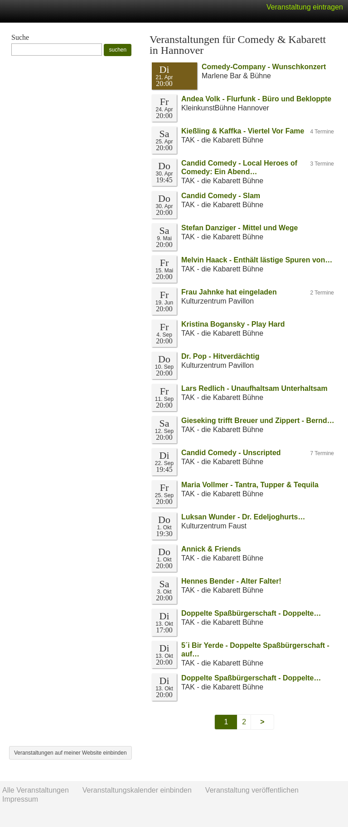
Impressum (20, 799)
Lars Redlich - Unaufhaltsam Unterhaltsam (254, 388)
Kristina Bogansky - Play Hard (233, 324)
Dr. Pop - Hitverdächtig (220, 356)
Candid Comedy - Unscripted (231, 452)
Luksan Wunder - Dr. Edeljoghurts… (243, 517)
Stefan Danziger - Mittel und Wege (239, 228)
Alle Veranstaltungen (35, 790)
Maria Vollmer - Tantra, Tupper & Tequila (250, 485)
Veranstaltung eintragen (304, 7)
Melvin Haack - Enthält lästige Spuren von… (256, 260)
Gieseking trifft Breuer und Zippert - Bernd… (257, 420)
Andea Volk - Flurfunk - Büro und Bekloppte (256, 99)
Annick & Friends (211, 549)
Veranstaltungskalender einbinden (137, 790)
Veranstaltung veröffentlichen (252, 790)
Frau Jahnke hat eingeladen (229, 292)
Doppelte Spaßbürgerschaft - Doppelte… (251, 613)
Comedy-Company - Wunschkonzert (264, 67)
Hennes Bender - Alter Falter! (231, 581)
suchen (117, 50)
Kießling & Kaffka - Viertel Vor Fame (242, 131)
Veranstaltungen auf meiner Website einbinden (70, 753)
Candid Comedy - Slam (220, 196)
